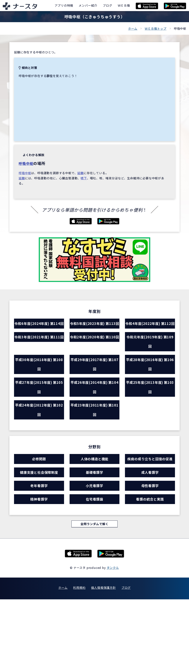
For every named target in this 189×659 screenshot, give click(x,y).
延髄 (80, 173)
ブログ (126, 647)
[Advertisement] (94, 106)
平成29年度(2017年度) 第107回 (94, 387)
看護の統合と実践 (150, 556)
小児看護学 (94, 540)
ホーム (132, 28)
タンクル (113, 627)
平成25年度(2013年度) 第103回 (149, 415)
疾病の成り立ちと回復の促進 (150, 502)
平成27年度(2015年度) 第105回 (39, 415)
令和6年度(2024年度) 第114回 (39, 330)
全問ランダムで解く (94, 583)
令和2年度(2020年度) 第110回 (94, 359)
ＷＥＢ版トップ (155, 28)
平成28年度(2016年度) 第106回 (149, 387)
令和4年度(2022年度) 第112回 (150, 330)
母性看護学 (150, 540)
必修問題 (39, 496)
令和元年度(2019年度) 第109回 (150, 359)
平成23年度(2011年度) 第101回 (94, 443)
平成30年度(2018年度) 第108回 (39, 387)
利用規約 (79, 647)
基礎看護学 (94, 524)
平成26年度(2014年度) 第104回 (94, 415)
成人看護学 (150, 524)
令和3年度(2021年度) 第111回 (39, 359)
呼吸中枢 (27, 163)
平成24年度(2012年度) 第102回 (39, 443)
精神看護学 (39, 556)
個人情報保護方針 (103, 647)
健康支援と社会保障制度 (39, 524)
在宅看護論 (94, 556)
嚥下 (84, 178)
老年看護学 (39, 540)
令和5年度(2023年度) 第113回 (94, 330)
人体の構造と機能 (94, 496)
